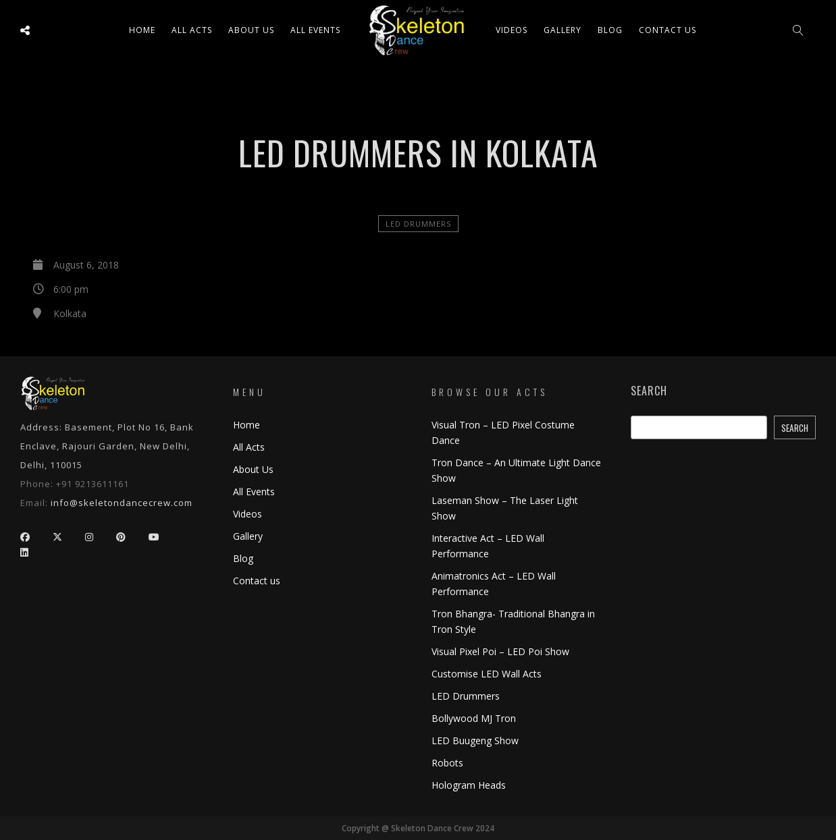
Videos (511, 30)
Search (649, 391)
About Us (251, 30)
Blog (610, 30)
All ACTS (192, 30)
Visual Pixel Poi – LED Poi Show (500, 651)
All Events (315, 30)
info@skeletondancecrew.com (121, 503)
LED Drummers (418, 224)
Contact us (667, 30)
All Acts (249, 447)
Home (142, 30)
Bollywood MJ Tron (474, 718)
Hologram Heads (469, 785)
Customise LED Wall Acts (487, 673)
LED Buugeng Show (475, 740)
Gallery (562, 30)
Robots (447, 762)
